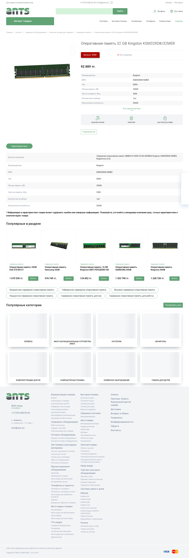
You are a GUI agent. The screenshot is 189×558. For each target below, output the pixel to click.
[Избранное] (185, 185)
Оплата (169, 3)
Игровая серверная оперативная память (134, 290)
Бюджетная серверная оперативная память (32, 290)
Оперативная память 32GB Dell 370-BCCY (23, 268)
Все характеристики (132, 109)
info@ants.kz (102, 3)
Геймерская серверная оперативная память (84, 290)
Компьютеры (165, 21)
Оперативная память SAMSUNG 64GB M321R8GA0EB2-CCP (126, 270)
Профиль (161, 11)
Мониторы (160, 341)
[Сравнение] (185, 193)
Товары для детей (161, 380)
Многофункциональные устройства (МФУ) (72, 342)
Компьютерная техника (72, 380)
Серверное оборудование (117, 380)
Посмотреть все (173, 305)
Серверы (179, 21)
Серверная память (16, 264)
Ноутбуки (104, 21)
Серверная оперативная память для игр (81, 296)
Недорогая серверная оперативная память (31, 296)
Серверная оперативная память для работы (131, 296)
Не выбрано (16, 408)
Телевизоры (136, 21)
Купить (33, 278)
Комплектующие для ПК (28, 380)
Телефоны (150, 21)
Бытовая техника (119, 21)
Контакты (178, 3)
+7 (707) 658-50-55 (88, 3)
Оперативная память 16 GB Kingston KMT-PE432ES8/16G (94, 268)
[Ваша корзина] (185, 177)
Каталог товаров (20, 21)
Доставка (178, 11)
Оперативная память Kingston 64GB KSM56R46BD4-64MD (161, 270)
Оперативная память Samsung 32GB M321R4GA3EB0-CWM (55, 270)
